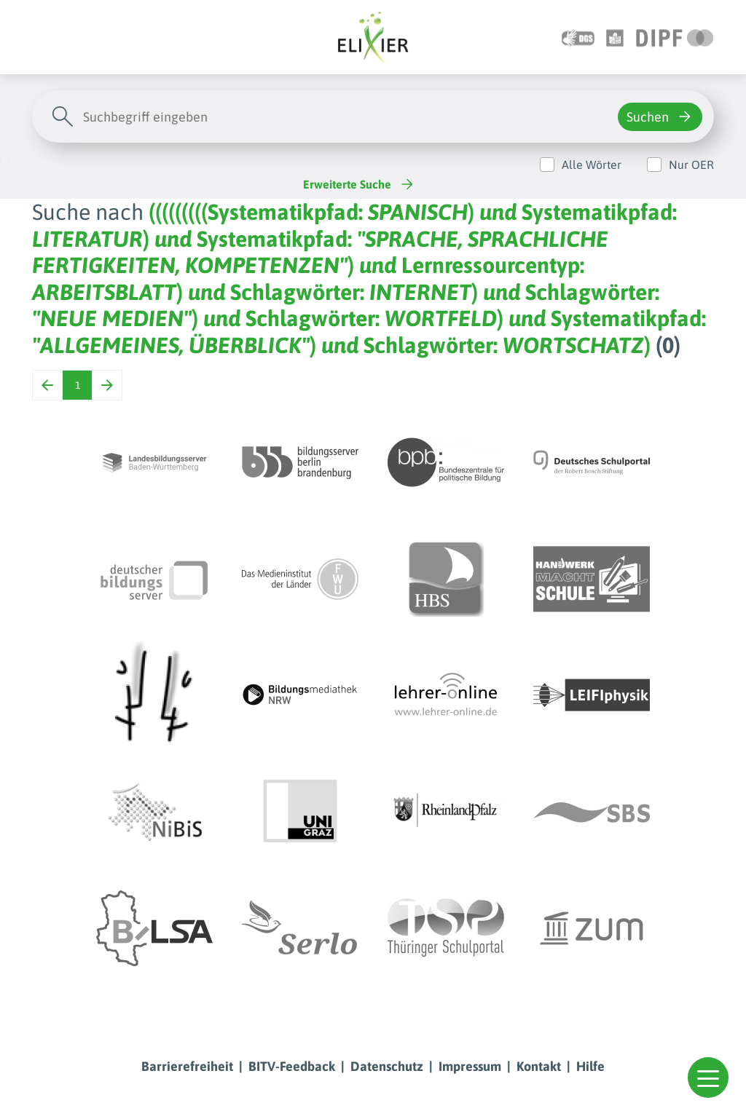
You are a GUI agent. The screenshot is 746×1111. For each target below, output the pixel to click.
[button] (708, 1077)
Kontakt (539, 1066)
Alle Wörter (591, 164)
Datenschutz (386, 1066)
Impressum (470, 1066)
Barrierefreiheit (187, 1066)
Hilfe (590, 1066)
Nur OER (691, 164)
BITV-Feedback (291, 1066)
